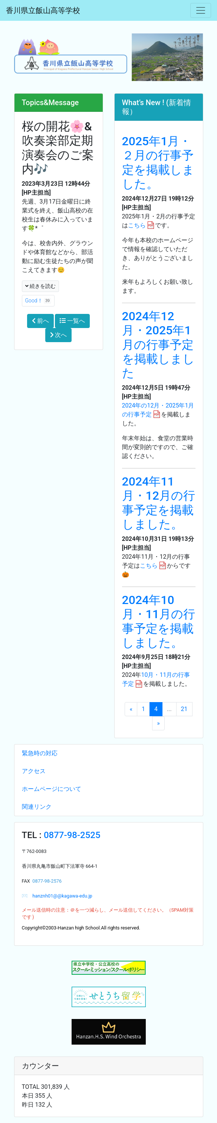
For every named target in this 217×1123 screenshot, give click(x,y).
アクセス (34, 771)
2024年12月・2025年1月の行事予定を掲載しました (158, 344)
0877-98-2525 (72, 835)
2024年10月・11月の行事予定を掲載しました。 (158, 621)
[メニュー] (200, 10)
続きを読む (40, 286)
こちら (137, 225)
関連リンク (37, 806)
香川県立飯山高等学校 (43, 10)
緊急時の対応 (39, 753)
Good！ (38, 301)
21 (184, 709)
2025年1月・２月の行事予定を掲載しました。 (158, 162)
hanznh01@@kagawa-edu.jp (59, 896)
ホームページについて (51, 788)
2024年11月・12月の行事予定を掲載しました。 (158, 502)
